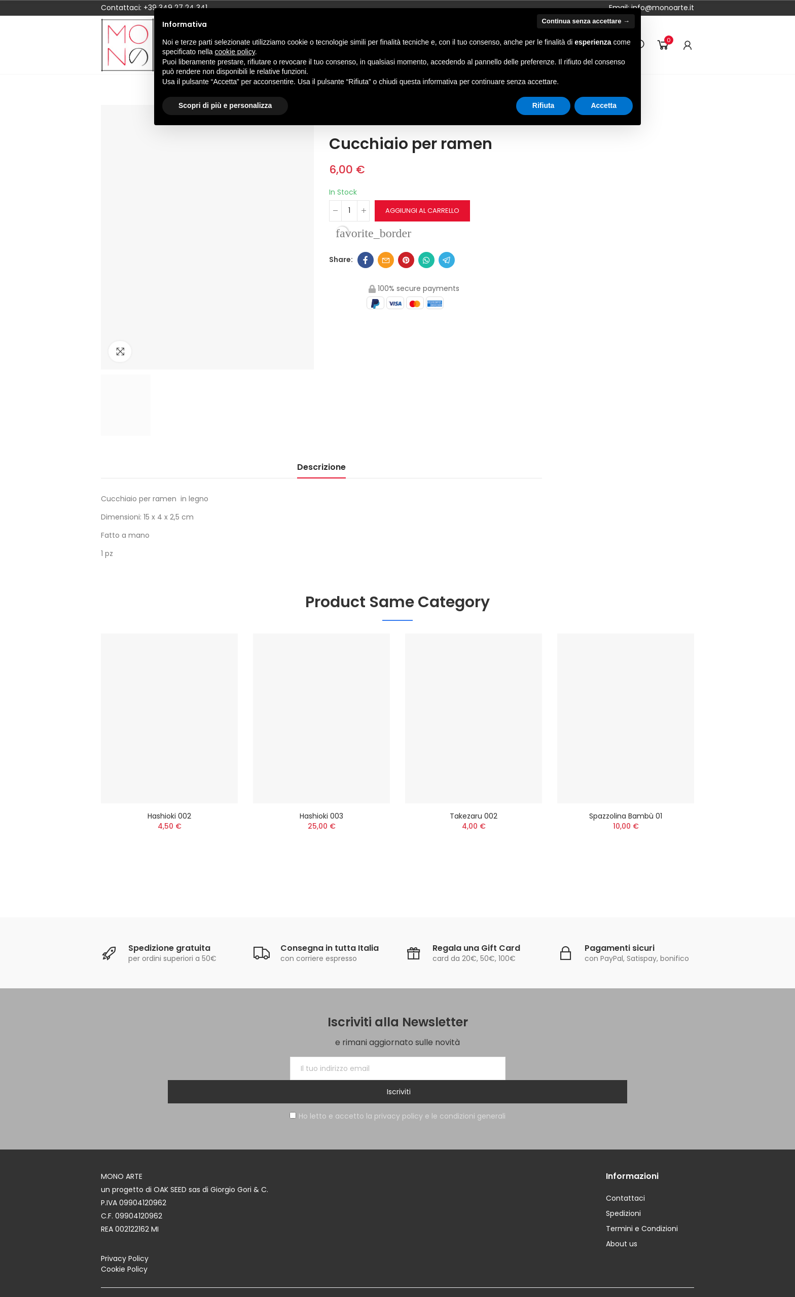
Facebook (365, 260)
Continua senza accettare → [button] (586, 21)
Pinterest (406, 260)
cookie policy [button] (235, 52)
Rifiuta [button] (543, 105)
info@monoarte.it (661, 8)
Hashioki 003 (321, 816)
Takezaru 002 (473, 816)
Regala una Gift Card (476, 948)
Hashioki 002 (169, 816)
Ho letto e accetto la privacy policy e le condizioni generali (397, 1093)
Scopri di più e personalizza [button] (225, 105)
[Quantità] (349, 210)
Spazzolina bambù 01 (625, 816)
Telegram (446, 260)
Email (385, 260)
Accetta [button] (604, 105)
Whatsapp (426, 260)
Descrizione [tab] (321, 467)
